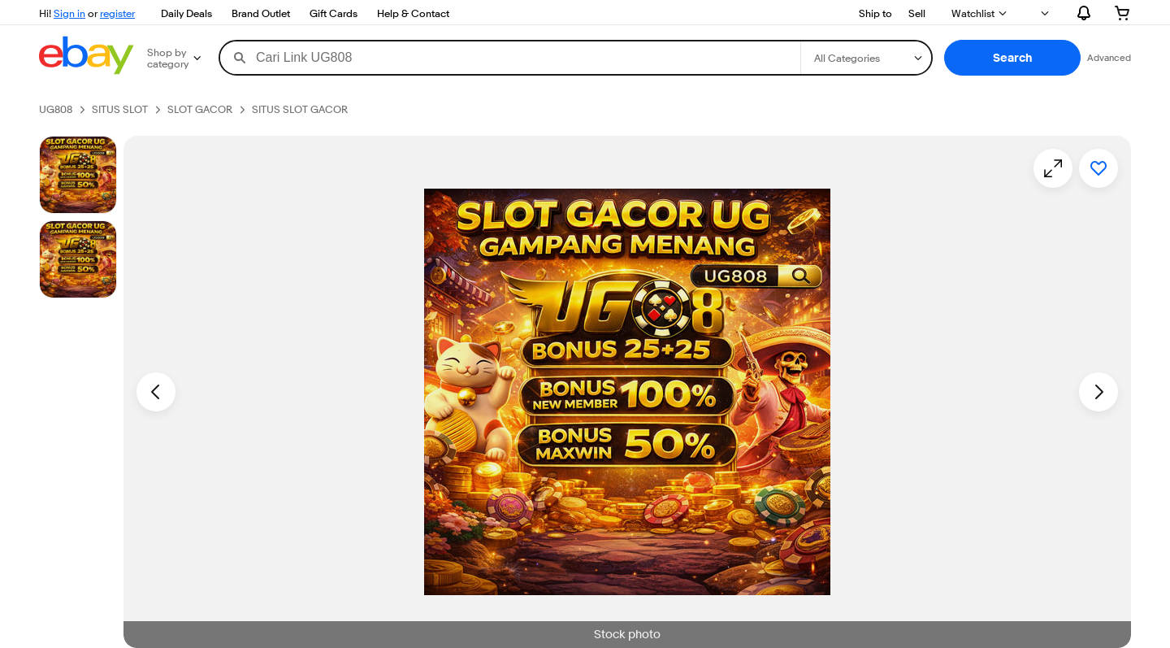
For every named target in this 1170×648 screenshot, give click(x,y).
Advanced (1109, 57)
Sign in (69, 13)
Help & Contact (413, 13)
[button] (1012, 58)
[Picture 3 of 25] (78, 259)
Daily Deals (186, 13)
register (117, 13)
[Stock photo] (78, 175)
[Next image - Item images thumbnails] (1098, 391)
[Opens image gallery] (1053, 168)
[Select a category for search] (866, 57)
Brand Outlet (261, 13)
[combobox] (510, 57)
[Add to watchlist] (1098, 168)
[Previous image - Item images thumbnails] (156, 391)
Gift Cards (334, 13)
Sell (916, 13)
